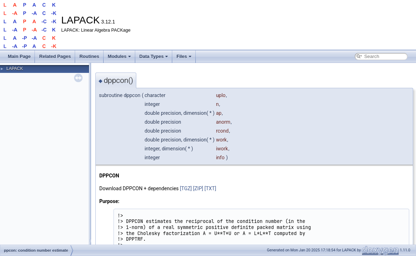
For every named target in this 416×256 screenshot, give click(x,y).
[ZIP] (198, 188)
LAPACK (14, 68)
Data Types (153, 56)
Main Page (19, 56)
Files (184, 56)
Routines (89, 56)
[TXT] (210, 188)
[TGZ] (186, 188)
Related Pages (55, 56)
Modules (119, 56)
